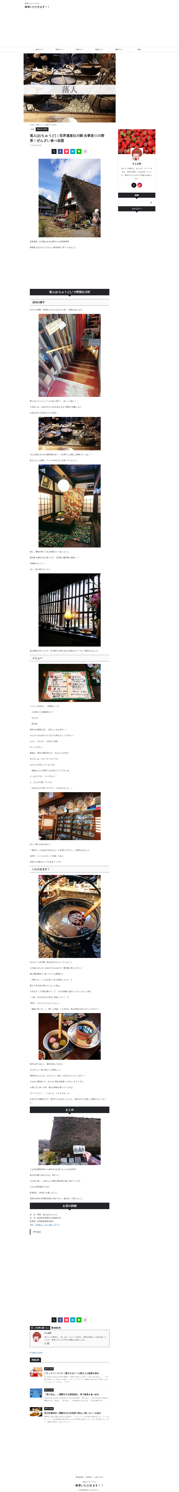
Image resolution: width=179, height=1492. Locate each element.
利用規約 (89, 1476)
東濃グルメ (99, 49)
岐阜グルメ (40, 49)
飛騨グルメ (119, 49)
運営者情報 (79, 1476)
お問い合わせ (98, 1476)
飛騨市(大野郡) (37, 1352)
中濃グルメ (79, 49)
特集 (139, 49)
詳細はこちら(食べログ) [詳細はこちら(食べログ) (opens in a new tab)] (45, 1225)
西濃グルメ (60, 49)
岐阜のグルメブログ (89, 1480)
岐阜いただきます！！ (37, 6)
